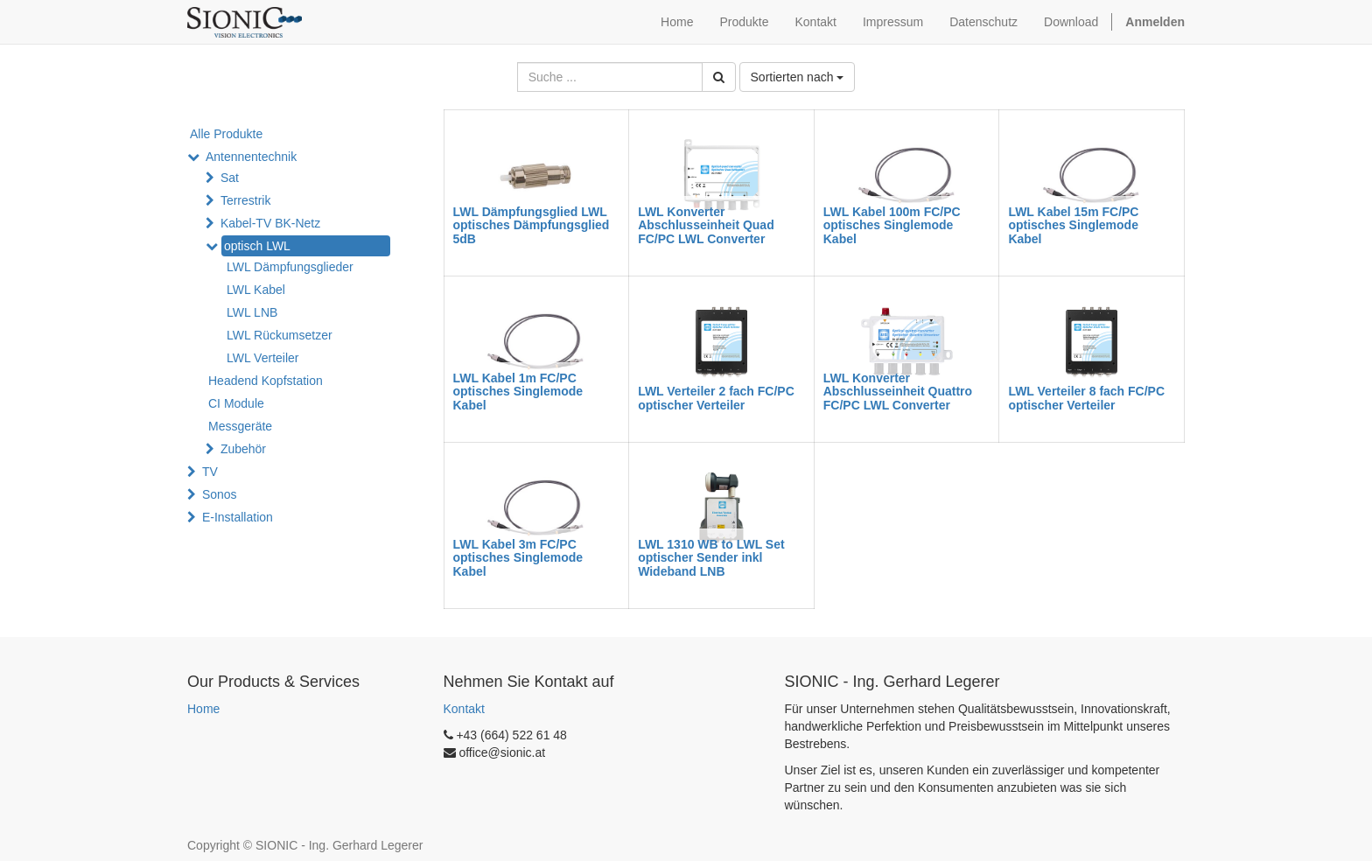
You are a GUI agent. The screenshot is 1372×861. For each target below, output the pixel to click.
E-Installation (237, 517)
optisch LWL (257, 246)
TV (210, 472)
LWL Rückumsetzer (279, 335)
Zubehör (243, 449)
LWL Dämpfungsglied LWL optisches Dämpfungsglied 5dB (531, 225)
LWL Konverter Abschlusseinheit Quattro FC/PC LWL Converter (897, 391)
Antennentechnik (251, 157)
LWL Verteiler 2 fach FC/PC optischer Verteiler (716, 397)
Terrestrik (245, 200)
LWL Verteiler (262, 358)
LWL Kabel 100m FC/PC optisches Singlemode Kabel (892, 225)
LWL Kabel (256, 290)
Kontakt (464, 709)
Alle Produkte (226, 134)
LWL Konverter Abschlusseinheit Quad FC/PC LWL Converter (706, 225)
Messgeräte (240, 426)
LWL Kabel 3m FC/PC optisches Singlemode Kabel (518, 557)
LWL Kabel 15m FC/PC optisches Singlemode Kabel (1073, 225)
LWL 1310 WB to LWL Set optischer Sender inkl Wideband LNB (711, 557)
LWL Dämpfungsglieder (290, 267)
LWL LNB (252, 312)
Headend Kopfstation (265, 381)
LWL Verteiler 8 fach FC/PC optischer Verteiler (1086, 397)
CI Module (236, 403)
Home (203, 709)
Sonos (219, 494)
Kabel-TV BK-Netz (270, 223)
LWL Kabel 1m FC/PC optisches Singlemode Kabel (518, 391)
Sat (229, 178)
